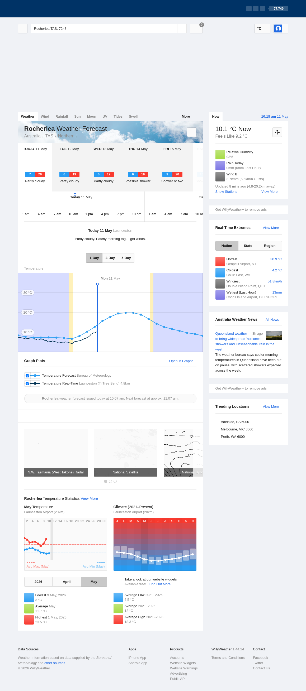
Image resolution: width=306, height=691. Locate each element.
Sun (77, 116)
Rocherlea (80, 135)
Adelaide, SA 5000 (235, 422)
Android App (138, 663)
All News (272, 319)
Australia (32, 136)
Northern (66, 136)
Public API (178, 679)
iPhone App (137, 658)
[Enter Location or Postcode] (109, 28)
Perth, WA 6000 (233, 437)
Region (270, 246)
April (67, 582)
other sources (54, 663)
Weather (28, 116)
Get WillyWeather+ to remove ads (241, 210)
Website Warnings (184, 668)
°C (259, 28)
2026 (38, 582)
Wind (45, 116)
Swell (133, 116)
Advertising (178, 673)
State (248, 246)
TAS (49, 136)
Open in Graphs (181, 361)
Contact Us (261, 668)
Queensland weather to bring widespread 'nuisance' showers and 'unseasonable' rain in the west (248, 352)
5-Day (126, 258)
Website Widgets (183, 663)
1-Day (94, 258)
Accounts (177, 658)
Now (215, 116)
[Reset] (173, 28)
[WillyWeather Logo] (43, 8)
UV (104, 116)
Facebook (260, 658)
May (94, 582)
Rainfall (61, 116)
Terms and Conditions (228, 658)
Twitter (258, 663)
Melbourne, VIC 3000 (237, 429)
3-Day (110, 258)
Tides (118, 116)
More (186, 116)
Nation (227, 246)
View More (269, 192)
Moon (91, 116)
